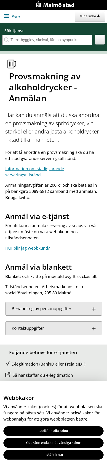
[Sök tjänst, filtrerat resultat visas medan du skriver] (47, 40)
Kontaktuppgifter (28, 328)
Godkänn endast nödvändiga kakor (53, 442)
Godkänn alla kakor (53, 430)
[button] (100, 39)
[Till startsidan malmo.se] (55, 4)
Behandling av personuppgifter (41, 308)
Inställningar (53, 454)
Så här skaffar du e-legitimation (43, 375)
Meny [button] (15, 16)
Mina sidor (90, 16)
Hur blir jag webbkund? (27, 248)
